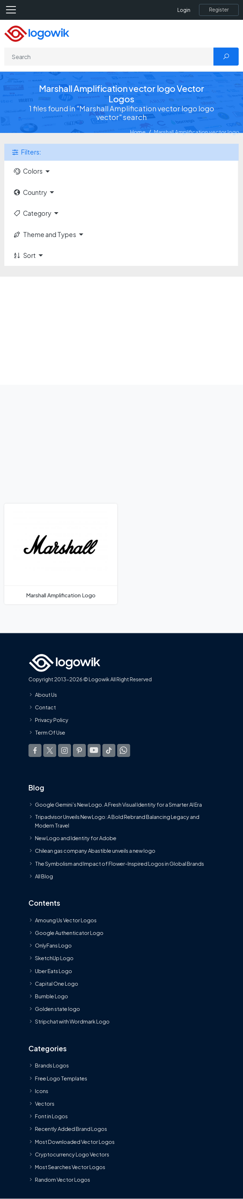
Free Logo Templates (61, 1078)
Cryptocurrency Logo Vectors (72, 1154)
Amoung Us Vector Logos (66, 920)
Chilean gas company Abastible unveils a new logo (95, 850)
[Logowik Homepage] (36, 33)
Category (32, 213)
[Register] (219, 9)
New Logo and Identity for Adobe (75, 838)
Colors (28, 171)
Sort (24, 255)
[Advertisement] (121, 330)
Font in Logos (51, 1116)
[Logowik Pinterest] (79, 750)
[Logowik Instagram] (64, 750)
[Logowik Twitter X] (49, 750)
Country (30, 192)
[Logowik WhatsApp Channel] (123, 750)
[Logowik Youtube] (94, 750)
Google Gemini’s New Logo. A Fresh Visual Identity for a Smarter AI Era (118, 804)
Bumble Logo (51, 996)
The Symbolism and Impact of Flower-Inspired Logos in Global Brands (119, 863)
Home (138, 131)
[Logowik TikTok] (108, 750)
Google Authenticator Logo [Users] (69, 933)
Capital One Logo (56, 983)
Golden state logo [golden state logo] (57, 1009)
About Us (46, 694)
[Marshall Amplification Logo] (60, 554)
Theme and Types (44, 235)
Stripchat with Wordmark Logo (72, 1021)
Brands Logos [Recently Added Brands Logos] (52, 1065)
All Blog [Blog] (44, 876)
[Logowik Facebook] (34, 750)
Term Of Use (50, 732)
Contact (45, 707)
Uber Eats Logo (53, 970)
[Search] (109, 57)
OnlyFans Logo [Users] (53, 945)
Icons (41, 1091)
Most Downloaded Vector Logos (75, 1141)
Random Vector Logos (62, 1179)
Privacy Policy (52, 720)
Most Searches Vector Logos (70, 1167)
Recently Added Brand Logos (71, 1129)
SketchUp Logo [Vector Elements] (54, 958)
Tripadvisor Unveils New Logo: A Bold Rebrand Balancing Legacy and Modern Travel (117, 820)
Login (183, 10)
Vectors (44, 1103)
